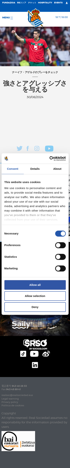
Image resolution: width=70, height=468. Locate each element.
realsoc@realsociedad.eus (17, 395)
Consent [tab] (12, 168)
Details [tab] (35, 168)
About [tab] (57, 168)
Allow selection (35, 295)
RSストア (21, 3)
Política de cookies (12, 405)
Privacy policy (9, 402)
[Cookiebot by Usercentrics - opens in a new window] (50, 158)
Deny (35, 307)
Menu (7, 18)
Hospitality (45, 3)
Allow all (35, 284)
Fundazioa (8, 3)
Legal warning (10, 399)
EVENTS (58, 3)
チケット (32, 3)
